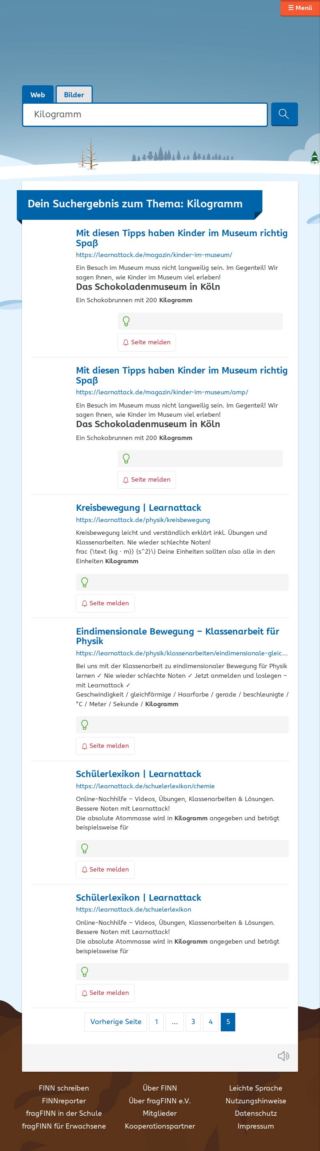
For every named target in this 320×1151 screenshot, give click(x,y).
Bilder (74, 95)
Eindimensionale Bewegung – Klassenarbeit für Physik (178, 637)
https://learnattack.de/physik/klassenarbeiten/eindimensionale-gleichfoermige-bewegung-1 (182, 654)
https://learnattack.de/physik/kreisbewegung (143, 520)
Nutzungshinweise (256, 1101)
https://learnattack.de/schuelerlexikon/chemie (145, 786)
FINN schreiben (64, 1088)
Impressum (256, 1126)
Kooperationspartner (160, 1126)
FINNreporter (64, 1101)
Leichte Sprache (255, 1088)
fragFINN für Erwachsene (64, 1126)
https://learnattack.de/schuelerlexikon (133, 910)
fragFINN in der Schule (64, 1113)
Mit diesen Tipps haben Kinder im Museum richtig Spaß (182, 239)
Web (37, 95)
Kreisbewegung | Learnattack (138, 508)
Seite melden (146, 342)
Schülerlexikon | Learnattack (138, 774)
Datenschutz (256, 1113)
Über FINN (160, 1088)
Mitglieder (160, 1113)
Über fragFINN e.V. (160, 1101)
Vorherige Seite (116, 1022)
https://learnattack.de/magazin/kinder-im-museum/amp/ (162, 393)
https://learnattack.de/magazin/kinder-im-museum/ (154, 255)
